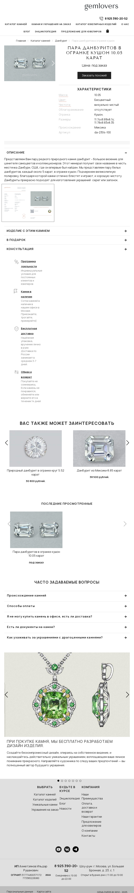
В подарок (67, 240)
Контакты (88, 836)
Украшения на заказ (44, 810)
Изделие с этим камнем (67, 231)
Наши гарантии (92, 817)
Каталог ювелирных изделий (96, 24)
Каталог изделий (45, 800)
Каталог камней (16, 24)
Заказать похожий (94, 75)
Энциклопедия (45, 31)
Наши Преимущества (92, 797)
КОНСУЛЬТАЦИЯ (67, 249)
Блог (26, 31)
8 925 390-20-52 (66, 868)
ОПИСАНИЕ (67, 153)
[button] (53, 63)
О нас (125, 24)
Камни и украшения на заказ (51, 24)
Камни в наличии (26, 294)
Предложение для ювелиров (81, 31)
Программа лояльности (29, 264)
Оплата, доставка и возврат (89, 808)
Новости (65, 809)
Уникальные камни (44, 805)
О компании (90, 831)
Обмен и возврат (26, 374)
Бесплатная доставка (29, 331)
